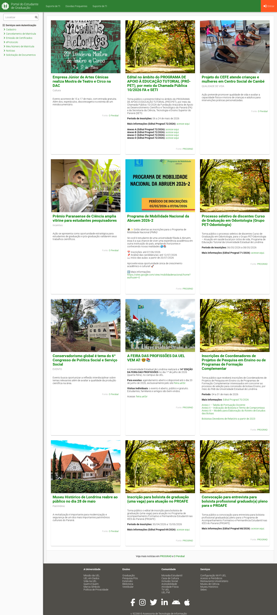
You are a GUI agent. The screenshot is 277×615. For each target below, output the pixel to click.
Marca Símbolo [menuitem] (92, 586)
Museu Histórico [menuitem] (209, 586)
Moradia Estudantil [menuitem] (171, 575)
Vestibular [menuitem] (128, 586)
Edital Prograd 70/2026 (236, 399)
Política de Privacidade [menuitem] (96, 589)
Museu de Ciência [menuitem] (209, 584)
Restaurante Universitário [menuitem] (214, 581)
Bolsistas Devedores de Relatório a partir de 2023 (228, 418)
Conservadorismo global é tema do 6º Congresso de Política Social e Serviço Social (85, 360)
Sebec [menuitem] (203, 589)
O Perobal (114, 115)
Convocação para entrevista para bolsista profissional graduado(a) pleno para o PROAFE (235, 501)
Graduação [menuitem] (128, 575)
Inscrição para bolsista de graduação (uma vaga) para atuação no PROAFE (158, 499)
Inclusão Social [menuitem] (169, 581)
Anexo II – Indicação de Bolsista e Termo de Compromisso (233, 407)
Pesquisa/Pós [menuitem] (130, 578)
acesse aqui (183, 123)
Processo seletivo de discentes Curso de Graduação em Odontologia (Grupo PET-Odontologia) (233, 220)
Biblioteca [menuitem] (127, 584)
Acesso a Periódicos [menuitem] (211, 578)
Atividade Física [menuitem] (170, 586)
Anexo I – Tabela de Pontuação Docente (223, 405)
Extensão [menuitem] (127, 581)
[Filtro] (20, 17)
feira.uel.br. (180, 383)
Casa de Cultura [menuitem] (170, 578)
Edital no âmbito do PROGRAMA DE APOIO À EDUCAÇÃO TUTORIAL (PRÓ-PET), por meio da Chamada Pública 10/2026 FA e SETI (159, 83)
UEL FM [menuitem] (165, 592)
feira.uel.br (142, 396)
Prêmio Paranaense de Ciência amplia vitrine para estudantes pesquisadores (85, 218)
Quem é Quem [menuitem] (91, 584)
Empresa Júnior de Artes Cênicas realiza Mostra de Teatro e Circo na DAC (82, 81)
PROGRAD (188, 149)
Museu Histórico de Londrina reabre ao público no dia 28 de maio (85, 499)
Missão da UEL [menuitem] (92, 575)
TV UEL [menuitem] (165, 589)
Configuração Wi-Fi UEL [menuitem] (213, 575)
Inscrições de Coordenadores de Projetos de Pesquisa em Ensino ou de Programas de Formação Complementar (234, 362)
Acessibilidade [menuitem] (169, 584)
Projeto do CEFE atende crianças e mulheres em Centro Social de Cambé (233, 79)
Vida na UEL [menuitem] (90, 581)
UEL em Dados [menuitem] (91, 578)
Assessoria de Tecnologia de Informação (165, 613)
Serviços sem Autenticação (19, 25)
